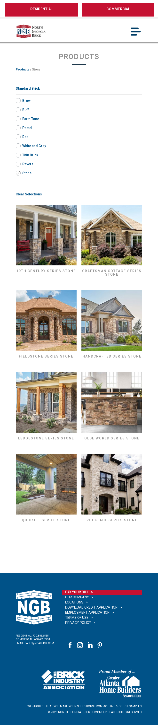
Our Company (77, 597)
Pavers (27, 164)
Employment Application (87, 612)
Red (25, 137)
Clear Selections (29, 194)
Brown (27, 101)
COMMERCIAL (118, 9)
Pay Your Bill (77, 592)
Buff (25, 110)
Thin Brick (30, 155)
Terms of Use (76, 618)
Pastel (27, 128)
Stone (27, 173)
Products (22, 69)
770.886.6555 (41, 635)
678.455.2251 (42, 639)
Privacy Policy (78, 623)
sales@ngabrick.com (39, 643)
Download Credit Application (91, 607)
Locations (74, 602)
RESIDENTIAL (41, 9)
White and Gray (34, 146)
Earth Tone (30, 119)
